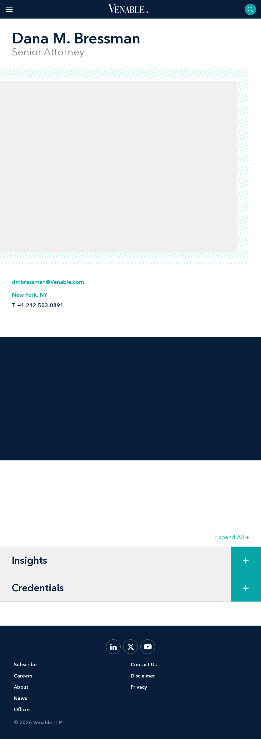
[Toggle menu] (9, 9)
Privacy (139, 687)
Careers (23, 676)
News (20, 698)
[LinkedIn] (113, 646)
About (21, 687)
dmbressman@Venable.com (48, 282)
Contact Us (144, 664)
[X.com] (130, 646)
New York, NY (30, 294)
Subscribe (25, 664)
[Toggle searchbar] (250, 9)
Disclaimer (143, 676)
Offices (22, 709)
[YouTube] (147, 646)
